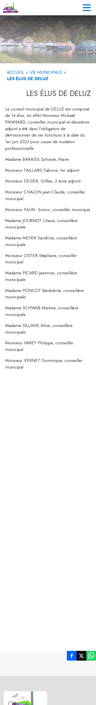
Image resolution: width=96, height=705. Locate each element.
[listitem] (72, 657)
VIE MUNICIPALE (46, 72)
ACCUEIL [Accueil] (15, 72)
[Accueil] (11, 8)
